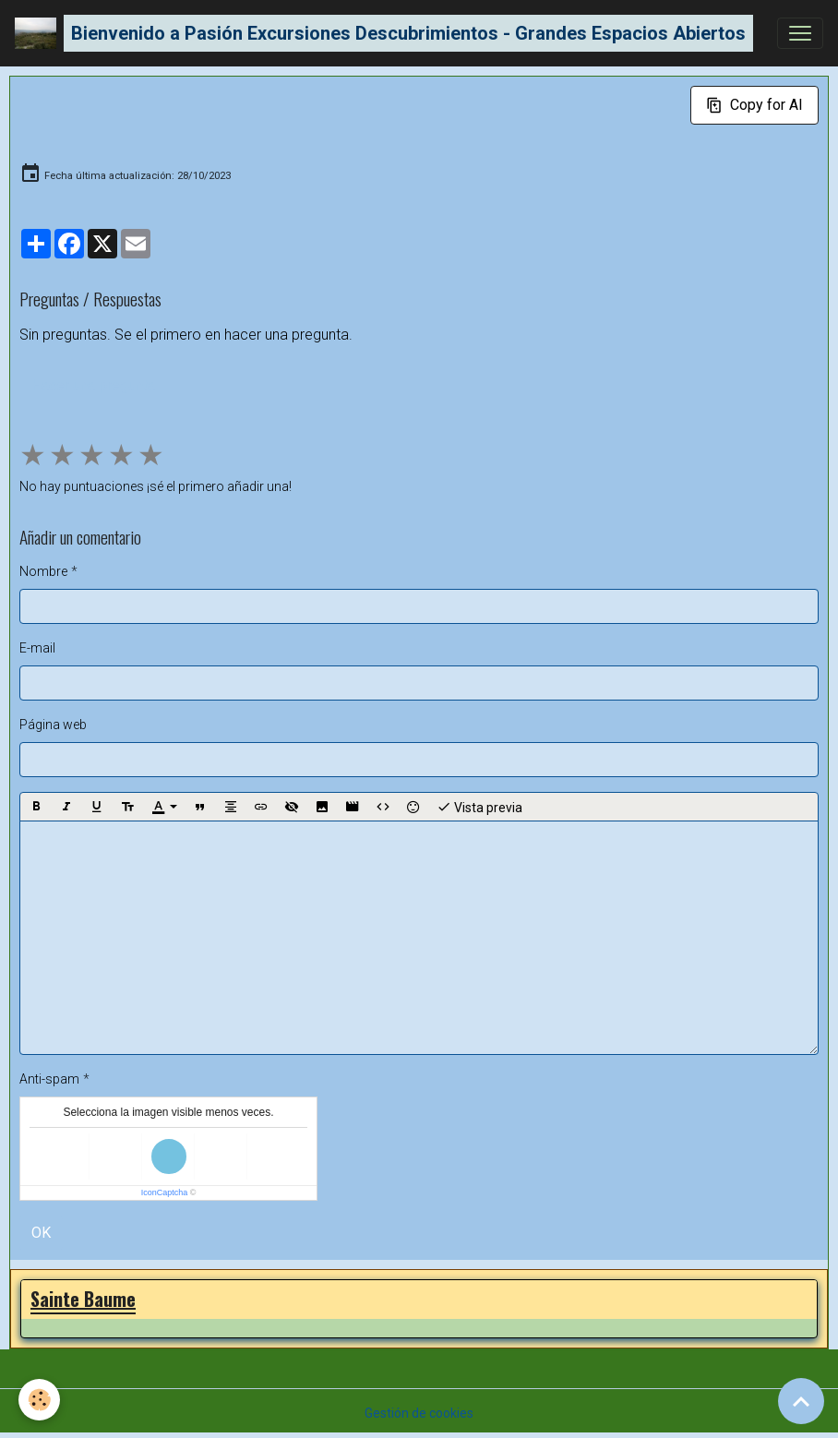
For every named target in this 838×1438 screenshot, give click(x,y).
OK (41, 1232)
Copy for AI (754, 105)
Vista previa (479, 806)
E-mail (37, 648)
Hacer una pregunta (93, 385)
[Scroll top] (801, 1401)
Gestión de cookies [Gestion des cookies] (419, 1413)
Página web (53, 724)
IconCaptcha (164, 1192)
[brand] (384, 33)
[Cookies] (39, 1399)
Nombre (43, 571)
